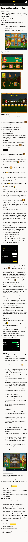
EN (25, 1)
